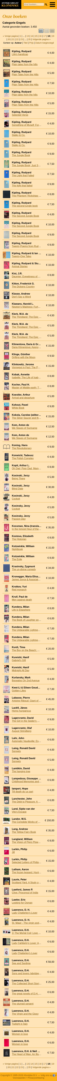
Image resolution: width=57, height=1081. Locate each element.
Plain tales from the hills (25, 64)
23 (21, 39)
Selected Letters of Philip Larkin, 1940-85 (34, 862)
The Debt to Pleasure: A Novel (28, 801)
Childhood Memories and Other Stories (33, 781)
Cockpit (16, 498)
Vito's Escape (19, 812)
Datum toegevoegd (44, 43)
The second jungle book (25, 206)
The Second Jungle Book (25, 216)
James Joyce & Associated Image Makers (34, 579)
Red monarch (19, 589)
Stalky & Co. (18, 135)
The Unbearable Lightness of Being (31, 630)
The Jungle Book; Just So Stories (30, 165)
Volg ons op (48, 1075)
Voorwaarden (19, 1078)
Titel (25, 43)
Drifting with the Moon (23, 357)
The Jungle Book (21, 155)
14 (32, 36)
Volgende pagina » (41, 39)
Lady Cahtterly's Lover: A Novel (29, 943)
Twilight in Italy (20, 1024)
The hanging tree (21, 771)
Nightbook (17, 549)
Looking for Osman (22, 902)
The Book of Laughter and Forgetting (32, 620)
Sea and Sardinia (21, 963)
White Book (18, 408)
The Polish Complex (23, 458)
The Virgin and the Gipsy (25, 1014)
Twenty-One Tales (21, 256)
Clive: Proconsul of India (25, 892)
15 (36, 36)
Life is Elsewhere (21, 610)
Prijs (31, 43)
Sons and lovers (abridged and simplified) (34, 973)
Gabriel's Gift (19, 660)
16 (40, 36)
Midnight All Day (20, 670)
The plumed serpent (22, 1003)
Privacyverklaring (36, 1078)
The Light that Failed (23, 175)
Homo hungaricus (21, 711)
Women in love (20, 1034)
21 (13, 39)
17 (44, 36)
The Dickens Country (23, 286)
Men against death (22, 599)
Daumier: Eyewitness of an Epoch (30, 276)
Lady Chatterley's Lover (24, 913)
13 (27, 36)
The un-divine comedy (24, 569)
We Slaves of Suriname (24, 428)
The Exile (17, 559)
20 (9, 39)
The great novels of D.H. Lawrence (30, 993)
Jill (13, 852)
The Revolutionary (22, 448)
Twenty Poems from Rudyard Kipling (31, 246)
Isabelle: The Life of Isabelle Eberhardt (33, 377)
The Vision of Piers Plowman (27, 842)
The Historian (19, 539)
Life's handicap (20, 54)
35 (29, 39)
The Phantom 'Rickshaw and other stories (34, 195)
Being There (18, 478)
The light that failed (22, 185)
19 (53, 36)
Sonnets (16, 751)
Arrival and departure (23, 397)
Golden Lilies (19, 690)
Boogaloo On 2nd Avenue (26, 680)
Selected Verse (20, 115)
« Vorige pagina (10, 36)
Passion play (19, 519)
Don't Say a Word (21, 296)
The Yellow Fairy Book (24, 832)
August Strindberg (21, 731)
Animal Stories (20, 266)
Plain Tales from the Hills (25, 74)
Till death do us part (22, 791)
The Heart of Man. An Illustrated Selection (34, 1054)
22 (17, 39)
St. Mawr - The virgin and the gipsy (30, 923)
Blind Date (17, 488)
